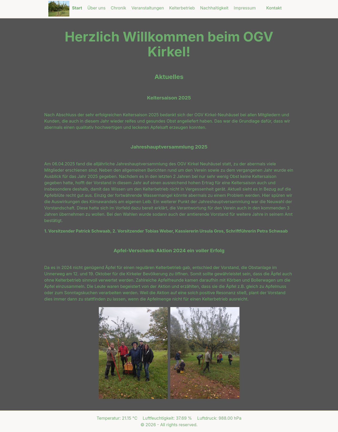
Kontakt (274, 7)
